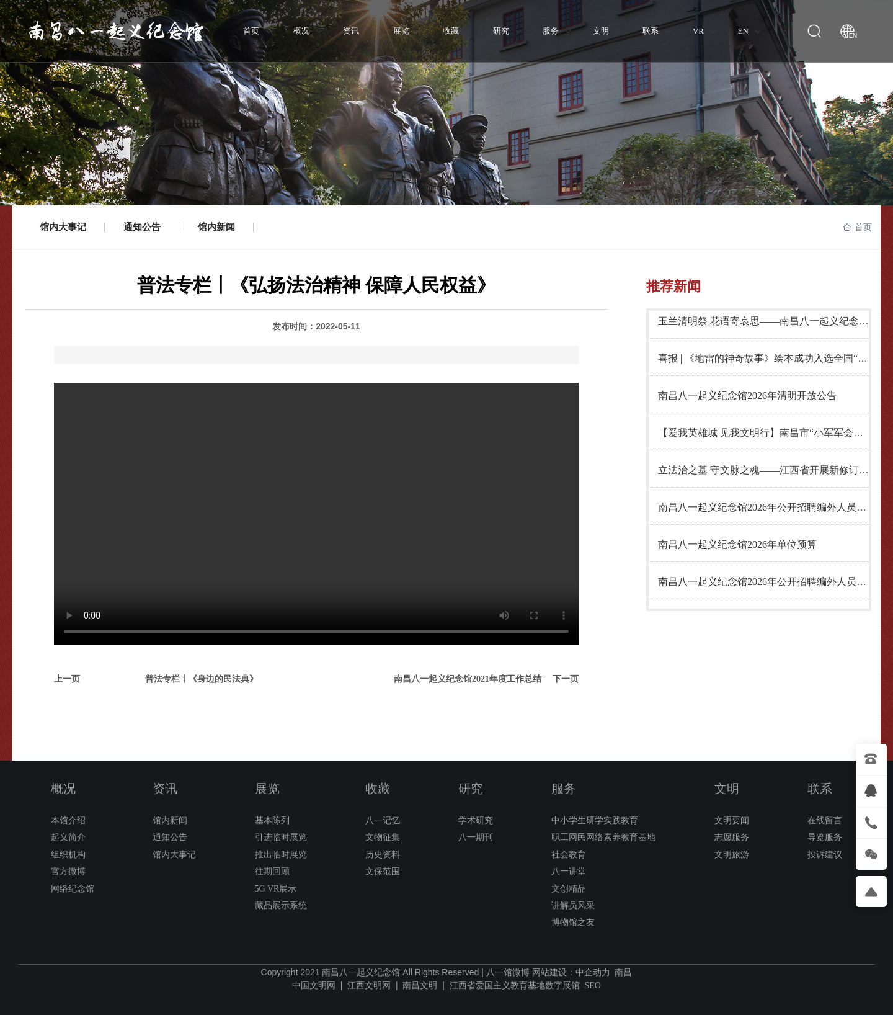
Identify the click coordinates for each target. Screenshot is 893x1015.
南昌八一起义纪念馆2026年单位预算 (737, 544)
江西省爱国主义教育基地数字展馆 (515, 985)
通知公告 (142, 227)
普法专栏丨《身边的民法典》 (201, 679)
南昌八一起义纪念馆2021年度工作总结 (467, 679)
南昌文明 (419, 985)
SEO (592, 985)
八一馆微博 (508, 972)
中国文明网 (313, 985)
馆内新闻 (216, 227)
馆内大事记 (63, 227)
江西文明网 (369, 985)
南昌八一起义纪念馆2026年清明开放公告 (747, 395)
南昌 (623, 972)
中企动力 (592, 972)
